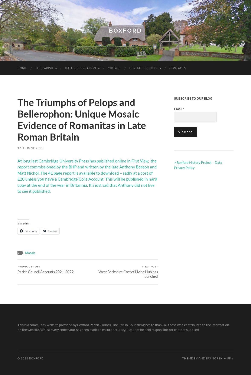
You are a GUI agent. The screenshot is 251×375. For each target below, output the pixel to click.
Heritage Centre (143, 68)
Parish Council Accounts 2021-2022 (45, 269)
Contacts (177, 68)
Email (179, 109)
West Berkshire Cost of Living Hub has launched (123, 272)
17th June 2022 (30, 147)
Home (22, 68)
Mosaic (30, 253)
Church (114, 68)
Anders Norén (211, 358)
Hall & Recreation (80, 68)
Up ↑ (230, 358)
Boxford (125, 30)
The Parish (44, 68)
